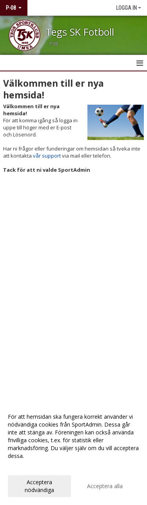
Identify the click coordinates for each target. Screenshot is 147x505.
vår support (47, 155)
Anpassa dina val (29, 466)
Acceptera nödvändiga (39, 486)
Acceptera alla (105, 486)
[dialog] (73, 453)
